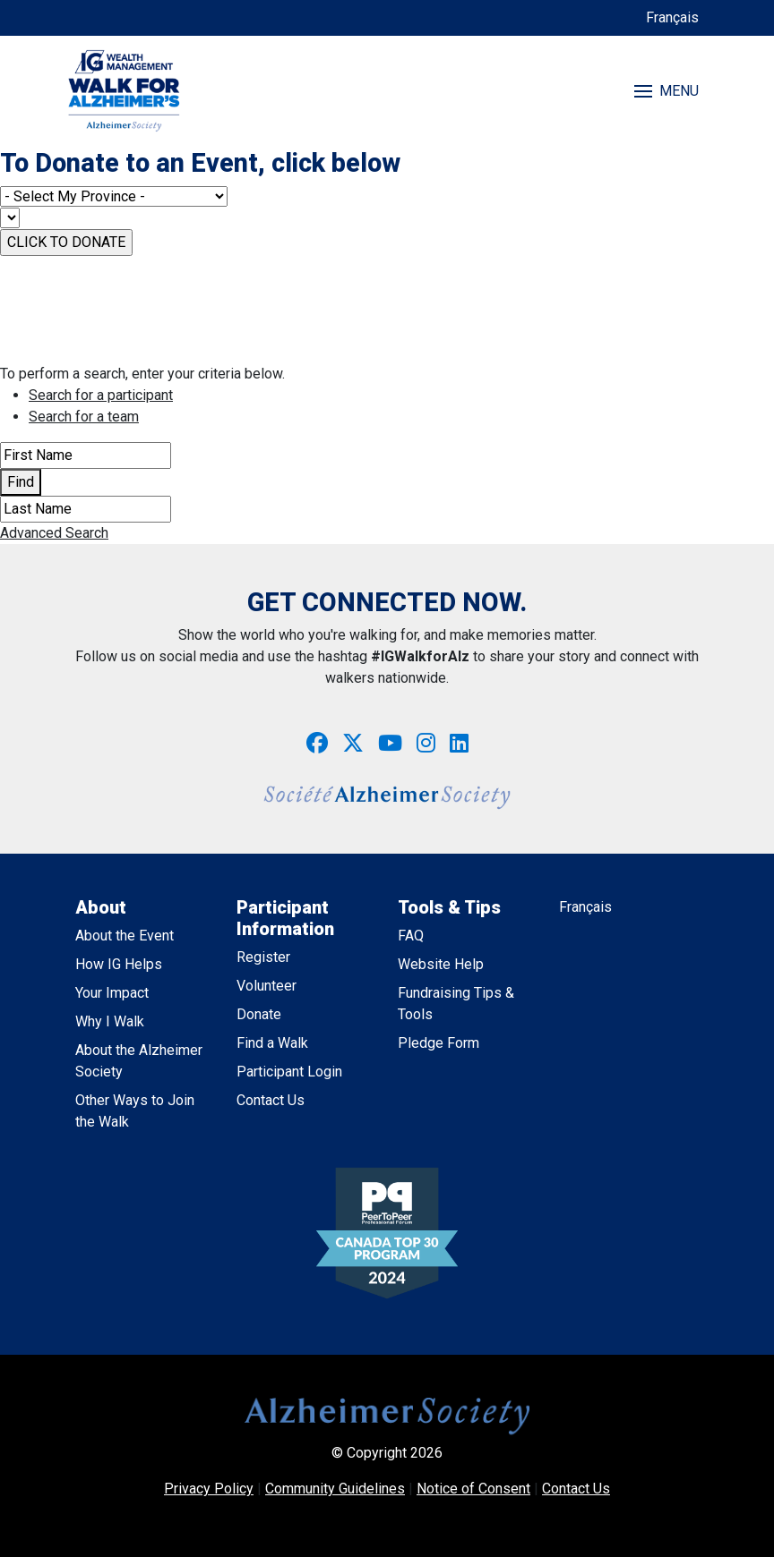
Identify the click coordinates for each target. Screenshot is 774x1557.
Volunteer (266, 985)
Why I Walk (109, 1021)
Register (263, 957)
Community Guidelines (335, 1488)
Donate (258, 1014)
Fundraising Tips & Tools (456, 1003)
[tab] (401, 395)
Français (672, 17)
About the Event (124, 935)
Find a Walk (272, 1042)
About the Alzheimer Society (138, 1061)
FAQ (411, 935)
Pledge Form (438, 1042)
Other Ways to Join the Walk (134, 1111)
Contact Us (270, 1100)
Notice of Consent (473, 1488)
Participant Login (289, 1071)
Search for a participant (101, 395)
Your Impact (112, 992)
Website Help (441, 964)
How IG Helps (118, 964)
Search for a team (84, 416)
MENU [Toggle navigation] (666, 90)
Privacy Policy (209, 1488)
